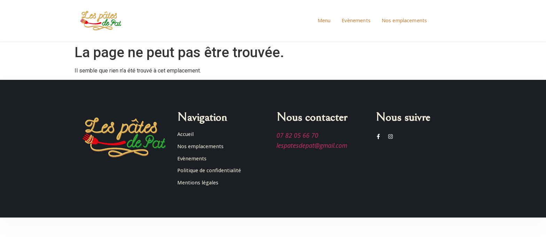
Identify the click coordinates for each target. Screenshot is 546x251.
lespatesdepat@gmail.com (311, 145)
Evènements (356, 20)
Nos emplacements (404, 20)
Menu (324, 20)
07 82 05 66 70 (297, 135)
